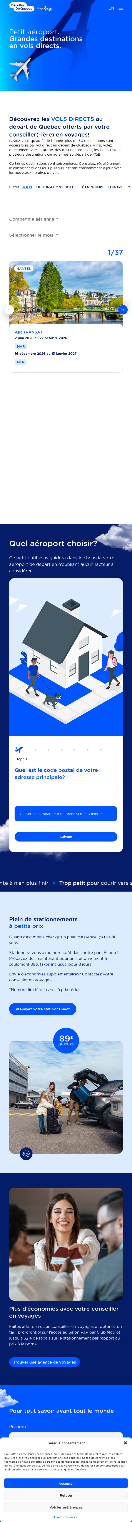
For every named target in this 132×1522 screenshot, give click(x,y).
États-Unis (92, 187)
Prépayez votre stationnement (43, 1009)
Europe (115, 187)
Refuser (66, 1495)
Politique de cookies (64, 1517)
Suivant (66, 836)
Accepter (66, 1483)
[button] (125, 1443)
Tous (27, 187)
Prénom (19, 1426)
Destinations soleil (57, 187)
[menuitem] (111, 8)
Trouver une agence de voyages (44, 1362)
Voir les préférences (66, 1507)
